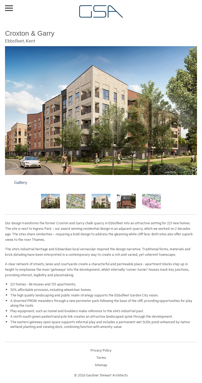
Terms (101, 357)
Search (194, 7)
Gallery (20, 182)
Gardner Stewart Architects (101, 11)
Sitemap (101, 364)
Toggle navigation (9, 8)
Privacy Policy (101, 350)
